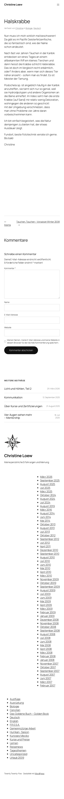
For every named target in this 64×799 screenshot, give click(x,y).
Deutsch (37, 28)
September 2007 (49, 671)
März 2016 (46, 509)
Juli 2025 (45, 488)
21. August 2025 (53, 406)
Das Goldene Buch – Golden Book (29, 714)
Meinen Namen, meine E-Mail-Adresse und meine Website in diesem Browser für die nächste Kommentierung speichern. (33, 341)
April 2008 (46, 649)
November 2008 (49, 623)
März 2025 (46, 491)
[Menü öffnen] (58, 4)
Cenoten (15, 710)
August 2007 (47, 674)
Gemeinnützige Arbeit (23, 728)
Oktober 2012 (47, 535)
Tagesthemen (18, 750)
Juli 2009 (45, 594)
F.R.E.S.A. (15, 725)
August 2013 (47, 528)
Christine (19, 28)
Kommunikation (13, 397)
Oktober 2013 (47, 524)
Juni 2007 (45, 678)
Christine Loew (13, 4)
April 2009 (46, 605)
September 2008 (50, 630)
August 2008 (47, 634)
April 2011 (45, 546)
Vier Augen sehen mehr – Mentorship (18, 416)
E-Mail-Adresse (11, 314)
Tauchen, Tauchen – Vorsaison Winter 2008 (38, 221)
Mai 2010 (45, 568)
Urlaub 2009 (17, 757)
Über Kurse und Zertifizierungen (23, 406)
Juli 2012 (45, 543)
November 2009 (49, 579)
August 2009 (47, 590)
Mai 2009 (45, 601)
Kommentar (10, 268)
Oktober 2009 (48, 583)
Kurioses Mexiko (19, 736)
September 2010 (49, 554)
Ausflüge (15, 699)
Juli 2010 (45, 561)
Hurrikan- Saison (19, 732)
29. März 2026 (53, 388)
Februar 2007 (47, 685)
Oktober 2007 (48, 667)
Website (7, 327)
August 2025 (47, 484)
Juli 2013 (45, 532)
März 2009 (46, 608)
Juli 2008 (45, 638)
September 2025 (50, 480)
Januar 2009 (47, 616)
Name (6, 302)
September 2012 (49, 539)
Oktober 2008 (48, 627)
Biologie (29, 28)
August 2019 (47, 506)
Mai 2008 (45, 645)
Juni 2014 (45, 517)
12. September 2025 (51, 397)
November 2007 (49, 663)
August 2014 (47, 513)
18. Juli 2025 (57, 416)
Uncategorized (18, 754)
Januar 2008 (47, 660)
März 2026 (46, 477)
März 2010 (46, 575)
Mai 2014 (45, 520)
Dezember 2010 (49, 550)
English (14, 721)
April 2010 (45, 572)
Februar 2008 (48, 656)
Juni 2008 (45, 641)
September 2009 (50, 586)
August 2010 (47, 557)
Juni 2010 (45, 565)
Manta (7, 225)
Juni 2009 (45, 597)
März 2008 (46, 652)
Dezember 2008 (49, 619)
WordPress (39, 773)
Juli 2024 (45, 502)
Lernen (14, 743)
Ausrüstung (17, 703)
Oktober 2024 (48, 495)
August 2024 (47, 499)
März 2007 (46, 682)
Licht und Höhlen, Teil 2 (18, 388)
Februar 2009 (48, 612)
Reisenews (16, 747)
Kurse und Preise (20, 739)
